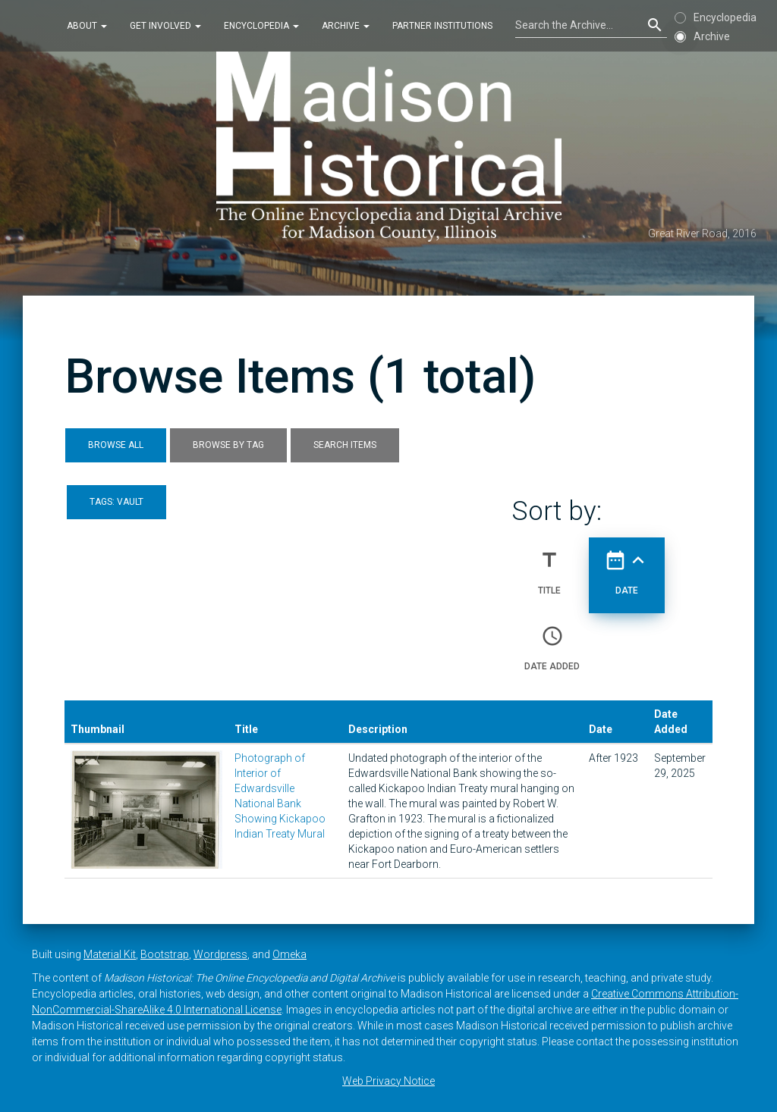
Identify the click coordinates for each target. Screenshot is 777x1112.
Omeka (289, 954)
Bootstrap (164, 954)
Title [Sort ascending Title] (549, 566)
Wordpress (220, 954)
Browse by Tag (228, 445)
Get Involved (165, 25)
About (87, 25)
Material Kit (109, 954)
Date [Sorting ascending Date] (627, 566)
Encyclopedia (261, 25)
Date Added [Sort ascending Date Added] (552, 642)
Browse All (115, 445)
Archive (346, 25)
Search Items (344, 445)
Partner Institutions (442, 25)
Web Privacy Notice (388, 1081)
